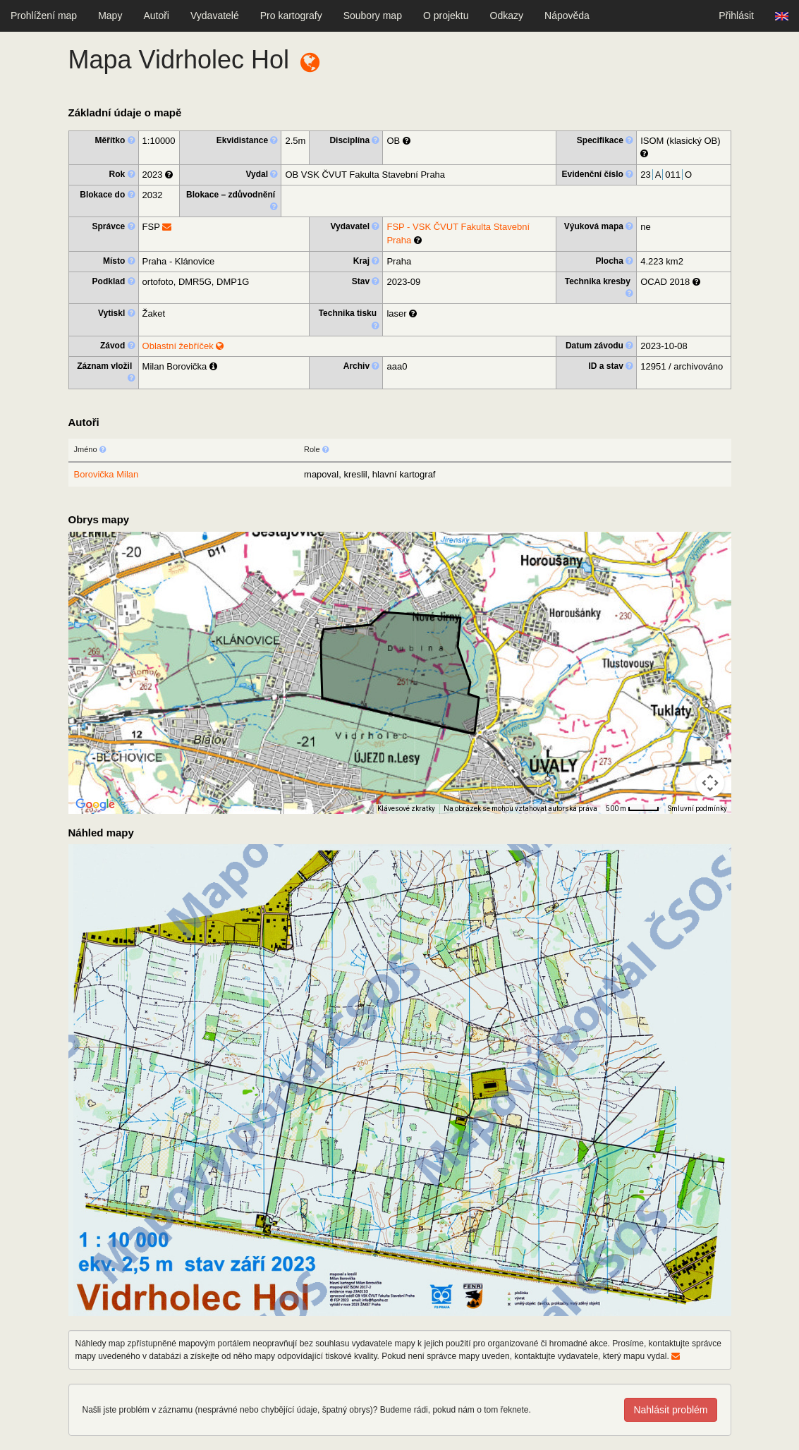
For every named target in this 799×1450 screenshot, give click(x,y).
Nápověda (567, 15)
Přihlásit (736, 15)
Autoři (156, 15)
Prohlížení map (44, 15)
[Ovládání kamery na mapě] (710, 783)
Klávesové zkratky (406, 808)
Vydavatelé (214, 15)
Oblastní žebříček (183, 346)
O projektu (446, 15)
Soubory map (372, 15)
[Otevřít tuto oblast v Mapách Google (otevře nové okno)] (95, 805)
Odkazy (506, 15)
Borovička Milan (106, 474)
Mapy (110, 15)
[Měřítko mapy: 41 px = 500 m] (633, 809)
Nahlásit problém (670, 1409)
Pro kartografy (291, 15)
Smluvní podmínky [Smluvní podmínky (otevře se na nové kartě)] (697, 808)
